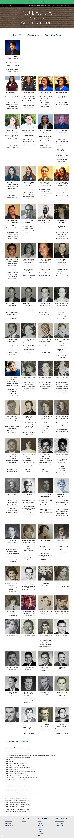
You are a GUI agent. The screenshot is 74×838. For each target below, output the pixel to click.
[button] (72, 5)
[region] (37, 2)
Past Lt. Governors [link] (51, 5)
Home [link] (26, 5)
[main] (37, 17)
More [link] (68, 5)
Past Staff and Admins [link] (41, 5)
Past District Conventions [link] (61, 5)
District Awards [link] (32, 5)
